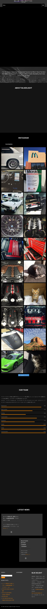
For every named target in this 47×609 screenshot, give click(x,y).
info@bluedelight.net (39, 589)
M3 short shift (5, 596)
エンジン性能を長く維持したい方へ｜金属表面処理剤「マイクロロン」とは (8, 585)
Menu (4, 5)
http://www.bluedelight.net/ (37, 593)
